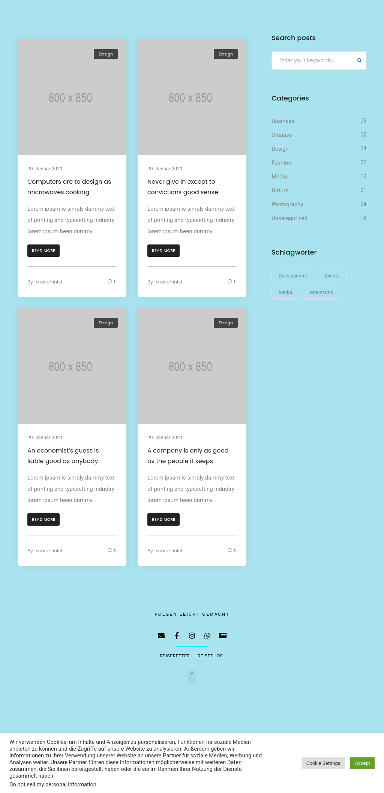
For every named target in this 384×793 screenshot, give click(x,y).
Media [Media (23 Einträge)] (285, 292)
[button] (43, 250)
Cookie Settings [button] (323, 763)
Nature (280, 190)
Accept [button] (362, 763)
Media (279, 176)
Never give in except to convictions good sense (182, 186)
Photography (287, 204)
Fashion (281, 162)
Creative (282, 135)
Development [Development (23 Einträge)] (293, 276)
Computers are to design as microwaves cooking (69, 186)
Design (106, 54)
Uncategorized (290, 218)
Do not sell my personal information (52, 784)
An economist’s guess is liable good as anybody (63, 455)
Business (283, 121)
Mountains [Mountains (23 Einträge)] (321, 292)
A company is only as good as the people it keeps (187, 455)
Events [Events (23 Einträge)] (332, 276)
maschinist (49, 281)
